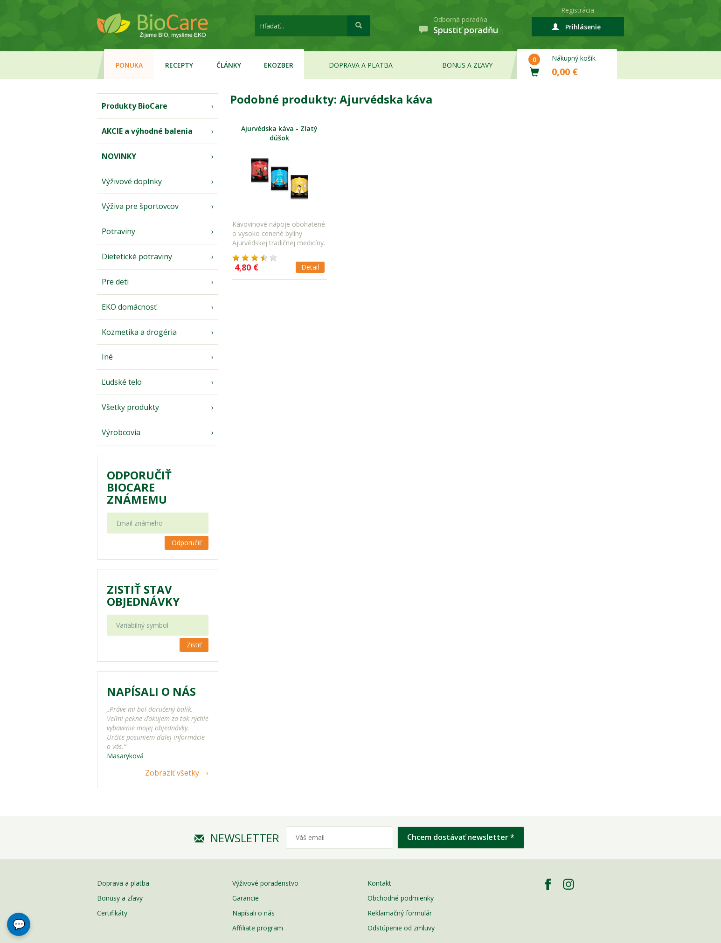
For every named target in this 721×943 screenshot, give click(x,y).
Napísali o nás (253, 912)
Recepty (179, 65)
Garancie (245, 898)
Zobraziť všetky (172, 773)
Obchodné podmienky (400, 898)
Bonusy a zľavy (120, 898)
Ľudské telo (122, 382)
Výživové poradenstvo (265, 883)
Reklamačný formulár (399, 912)
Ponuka (129, 65)
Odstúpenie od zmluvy (401, 927)
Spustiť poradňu (465, 29)
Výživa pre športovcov (140, 206)
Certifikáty (112, 912)
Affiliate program (257, 927)
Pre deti (115, 282)
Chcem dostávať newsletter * (460, 837)
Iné (107, 357)
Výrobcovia (121, 432)
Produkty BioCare (134, 106)
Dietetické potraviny (137, 256)
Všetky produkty (130, 407)
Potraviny (118, 231)
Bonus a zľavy (467, 65)
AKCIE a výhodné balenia (147, 131)
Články (228, 65)
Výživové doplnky (132, 181)
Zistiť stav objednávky (143, 595)
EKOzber (278, 65)
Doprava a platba (361, 65)
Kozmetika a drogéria (139, 332)
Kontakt (379, 883)
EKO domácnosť (129, 307)
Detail (310, 267)
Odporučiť (186, 542)
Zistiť (194, 644)
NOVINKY (119, 156)
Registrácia (577, 10)
